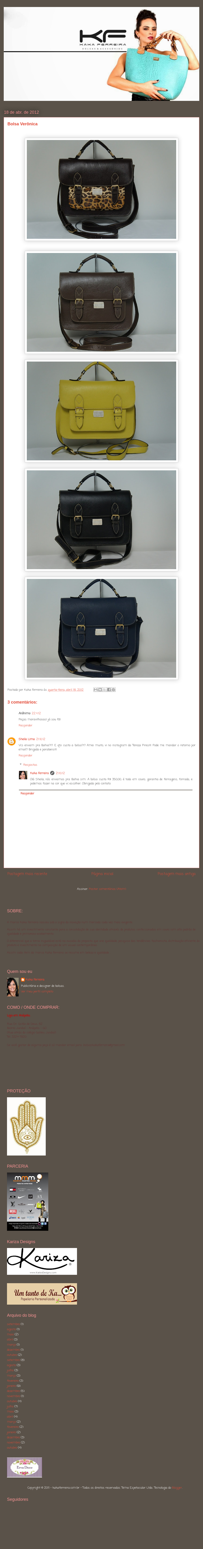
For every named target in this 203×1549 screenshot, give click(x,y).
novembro (13, 1396)
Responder (25, 725)
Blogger (177, 1488)
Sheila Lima (27, 739)
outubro (12, 1355)
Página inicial (102, 874)
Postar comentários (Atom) (107, 889)
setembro (13, 1324)
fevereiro (13, 1381)
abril (10, 1339)
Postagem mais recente (27, 874)
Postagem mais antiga (177, 874)
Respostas (30, 765)
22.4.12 (36, 713)
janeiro (11, 1386)
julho (10, 1370)
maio (10, 1334)
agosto (11, 1329)
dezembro (13, 1350)
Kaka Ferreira (39, 773)
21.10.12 (40, 739)
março (11, 1345)
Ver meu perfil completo (37, 991)
